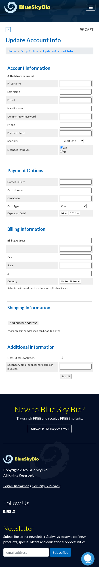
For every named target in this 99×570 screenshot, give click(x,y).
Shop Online (29, 51)
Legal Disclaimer (16, 486)
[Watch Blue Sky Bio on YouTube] (9, 511)
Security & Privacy (46, 486)
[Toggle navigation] (91, 7)
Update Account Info (58, 51)
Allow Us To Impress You (50, 429)
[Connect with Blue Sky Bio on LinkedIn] (13, 511)
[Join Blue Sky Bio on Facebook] (5, 511)
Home (12, 51)
